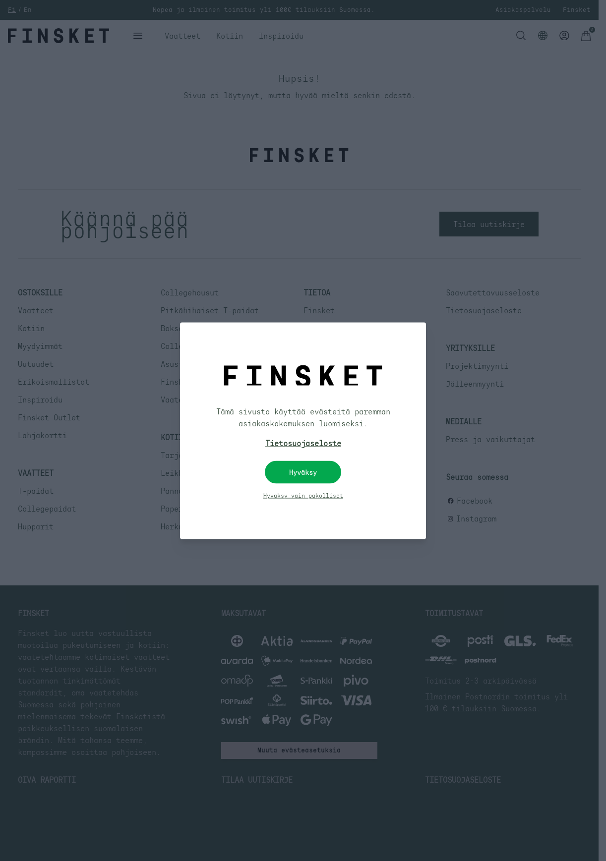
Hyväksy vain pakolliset (303, 495)
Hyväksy (303, 472)
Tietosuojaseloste (303, 442)
